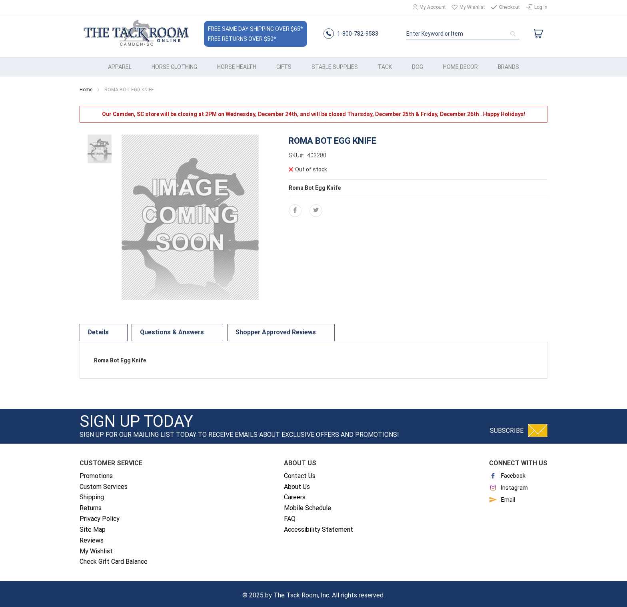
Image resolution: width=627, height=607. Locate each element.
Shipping (92, 494)
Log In (540, 7)
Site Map (93, 526)
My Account (432, 7)
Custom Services (104, 483)
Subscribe (506, 427)
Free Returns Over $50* (242, 37)
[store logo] (136, 32)
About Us (297, 483)
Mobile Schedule (307, 505)
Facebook (507, 472)
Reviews (92, 537)
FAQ (290, 515)
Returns (91, 505)
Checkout (509, 7)
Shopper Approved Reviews (235, 330)
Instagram (508, 484)
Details (96, 330)
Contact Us (299, 472)
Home (86, 86)
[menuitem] (120, 63)
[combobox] (463, 32)
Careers (295, 494)
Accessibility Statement (318, 526)
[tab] (96, 330)
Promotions (96, 472)
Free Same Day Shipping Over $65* (255, 27)
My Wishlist (472, 7)
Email (502, 496)
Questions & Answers (153, 330)
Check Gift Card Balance (114, 558)
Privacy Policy (100, 515)
